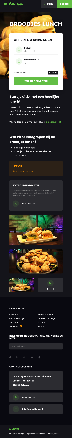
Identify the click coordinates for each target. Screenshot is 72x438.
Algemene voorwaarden (36, 434)
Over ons (13, 314)
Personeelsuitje (16, 318)
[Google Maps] (36, 380)
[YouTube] (32, 357)
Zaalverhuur (15, 322)
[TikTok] (39, 357)
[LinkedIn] (17, 357)
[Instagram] (24, 357)
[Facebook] (10, 357)
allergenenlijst (53, 121)
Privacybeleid (53, 434)
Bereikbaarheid (45, 314)
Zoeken (41, 326)
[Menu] (49, 4)
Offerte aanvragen (36, 81)
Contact (42, 322)
